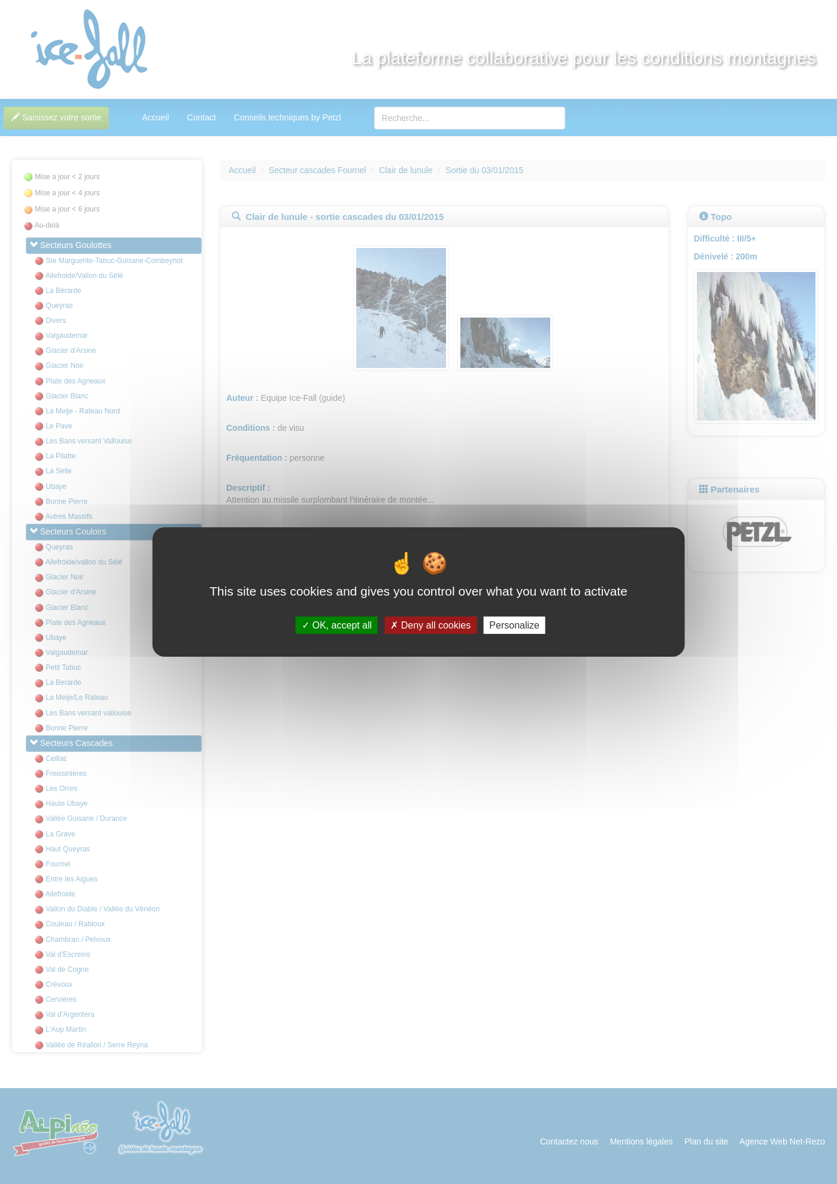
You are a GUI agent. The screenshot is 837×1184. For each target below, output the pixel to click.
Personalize (514, 625)
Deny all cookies (430, 625)
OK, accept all (337, 625)
